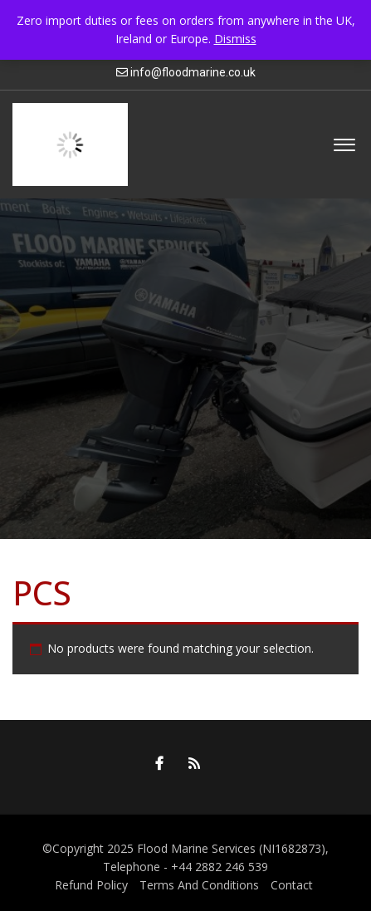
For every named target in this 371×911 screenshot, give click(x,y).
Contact (292, 885)
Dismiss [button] (235, 39)
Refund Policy (91, 885)
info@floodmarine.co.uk (193, 72)
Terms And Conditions (199, 885)
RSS (190, 763)
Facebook (155, 763)
